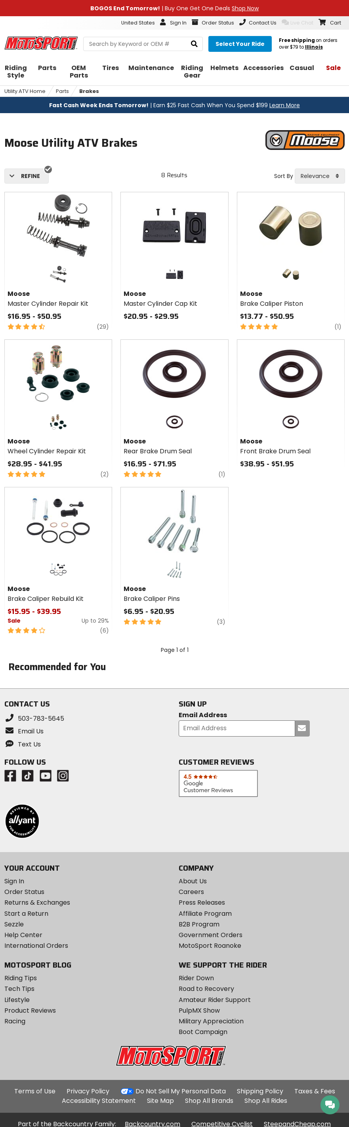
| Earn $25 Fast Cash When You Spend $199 (174, 105)
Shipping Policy (260, 1091)
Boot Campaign (203, 1031)
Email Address (203, 715)
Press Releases (202, 902)
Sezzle (14, 924)
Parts (62, 91)
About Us (193, 881)
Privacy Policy (88, 1091)
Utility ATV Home (25, 91)
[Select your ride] (240, 44)
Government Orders (210, 934)
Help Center (23, 934)
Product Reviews (30, 1010)
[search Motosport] (143, 44)
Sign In (14, 881)
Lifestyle (17, 999)
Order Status (24, 891)
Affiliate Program (205, 913)
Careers (191, 891)
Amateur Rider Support (215, 999)
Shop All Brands (209, 1100)
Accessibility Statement (99, 1100)
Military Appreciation (211, 1021)
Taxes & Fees (314, 1091)
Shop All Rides (265, 1100)
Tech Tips (19, 988)
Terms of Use (34, 1091)
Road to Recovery (206, 988)
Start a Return (26, 913)
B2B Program (199, 924)
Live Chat (297, 22)
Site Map (160, 1100)
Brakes (89, 91)
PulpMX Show (199, 1010)
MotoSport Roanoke (210, 945)
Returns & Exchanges (37, 902)
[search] (194, 44)
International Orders (36, 945)
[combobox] (320, 176)
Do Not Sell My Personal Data (180, 1091)
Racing (14, 1021)
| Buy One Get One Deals (174, 8)
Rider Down (196, 978)
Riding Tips (20, 978)
